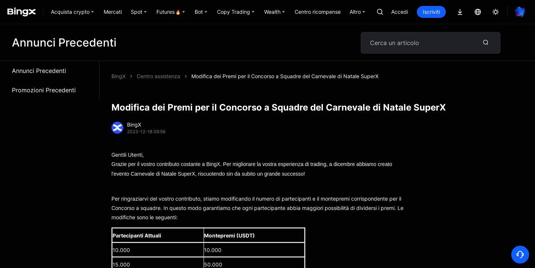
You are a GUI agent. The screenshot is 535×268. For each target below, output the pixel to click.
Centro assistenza (158, 76)
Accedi (399, 12)
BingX (118, 76)
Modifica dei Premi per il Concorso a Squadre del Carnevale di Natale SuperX (285, 76)
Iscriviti (431, 12)
